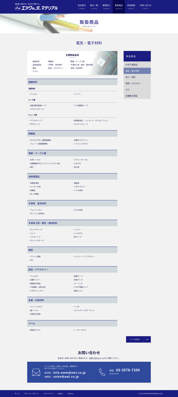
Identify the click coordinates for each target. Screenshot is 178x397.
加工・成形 (130, 77)
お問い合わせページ (97, 358)
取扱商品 (131, 56)
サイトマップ (48, 393)
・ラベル (34, 71)
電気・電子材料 (132, 70)
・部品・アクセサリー (55, 68)
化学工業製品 (131, 64)
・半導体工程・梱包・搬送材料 (81, 64)
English (60, 393)
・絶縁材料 (35, 61)
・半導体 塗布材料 (54, 64)
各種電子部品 (131, 95)
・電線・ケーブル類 (76, 61)
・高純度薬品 (36, 64)
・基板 (33, 68)
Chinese (70, 393)
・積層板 (49, 61)
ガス (128, 89)
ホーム (17, 393)
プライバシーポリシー (31, 393)
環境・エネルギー (133, 83)
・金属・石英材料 (76, 68)
